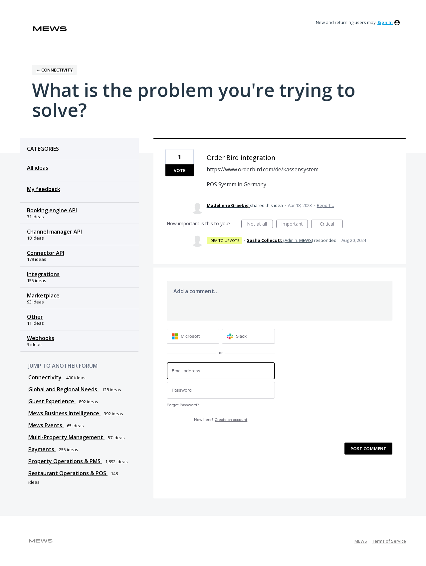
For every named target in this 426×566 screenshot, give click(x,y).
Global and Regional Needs (63, 389)
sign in (385, 22)
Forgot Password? (183, 405)
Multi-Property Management (66, 437)
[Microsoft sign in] (193, 336)
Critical (331, 224)
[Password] (221, 390)
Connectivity (45, 377)
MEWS (360, 541)
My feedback (43, 189)
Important (294, 224)
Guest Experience (52, 401)
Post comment (368, 449)
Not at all (260, 224)
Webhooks (40, 338)
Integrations (43, 274)
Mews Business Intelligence (64, 413)
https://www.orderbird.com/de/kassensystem (263, 169)
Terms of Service (389, 541)
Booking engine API (52, 210)
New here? (220, 419)
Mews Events (46, 425)
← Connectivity (54, 70)
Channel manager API (54, 231)
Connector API (45, 253)
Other (35, 316)
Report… (325, 205)
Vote (179, 170)
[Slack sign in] (248, 336)
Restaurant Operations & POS (67, 473)
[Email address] (221, 370)
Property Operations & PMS (65, 461)
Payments (42, 449)
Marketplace (43, 295)
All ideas (37, 167)
